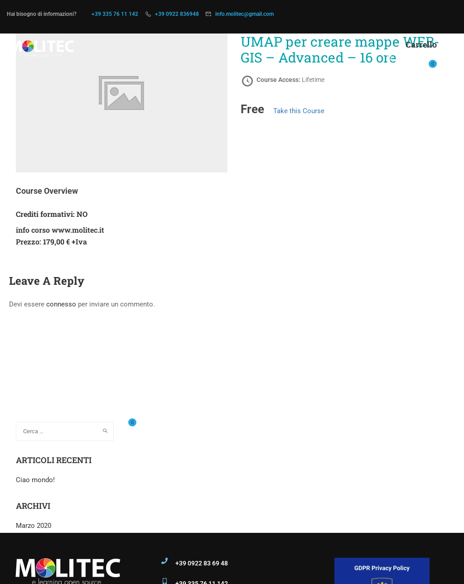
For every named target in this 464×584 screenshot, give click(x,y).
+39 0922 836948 (177, 14)
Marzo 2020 (33, 526)
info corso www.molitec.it (60, 230)
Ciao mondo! (35, 480)
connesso (61, 304)
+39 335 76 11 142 (115, 14)
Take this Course (298, 111)
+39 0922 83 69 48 (201, 563)
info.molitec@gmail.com (244, 14)
